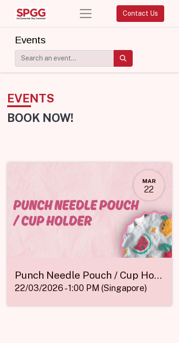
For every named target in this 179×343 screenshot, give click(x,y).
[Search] (123, 58)
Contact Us (140, 13)
